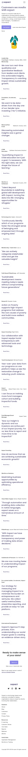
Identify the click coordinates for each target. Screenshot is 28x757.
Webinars (4, 731)
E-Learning (5, 722)
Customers (5, 711)
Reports (4, 729)
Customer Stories (6, 724)
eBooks (4, 733)
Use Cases (5, 727)
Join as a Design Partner (8, 672)
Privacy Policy (6, 716)
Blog (3, 709)
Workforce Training (7, 742)
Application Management (9, 740)
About (3, 707)
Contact (4, 714)
